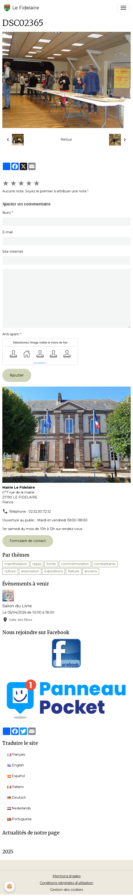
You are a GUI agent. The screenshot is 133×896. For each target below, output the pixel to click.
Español (16, 776)
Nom (6, 213)
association (30, 571)
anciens (91, 571)
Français (16, 754)
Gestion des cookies (66, 890)
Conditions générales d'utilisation (66, 883)
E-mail (7, 232)
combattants (104, 564)
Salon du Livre (17, 605)
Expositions (53, 571)
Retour (66, 139)
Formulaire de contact (28, 541)
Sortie (51, 564)
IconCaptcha (39, 363)
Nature (73, 571)
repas (36, 564)
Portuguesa (19, 819)
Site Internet (12, 251)
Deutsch (16, 797)
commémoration (75, 564)
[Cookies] (9, 886)
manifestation (15, 564)
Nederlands (19, 808)
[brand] (21, 8)
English (15, 765)
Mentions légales (67, 876)
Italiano (15, 787)
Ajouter (17, 375)
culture (10, 571)
